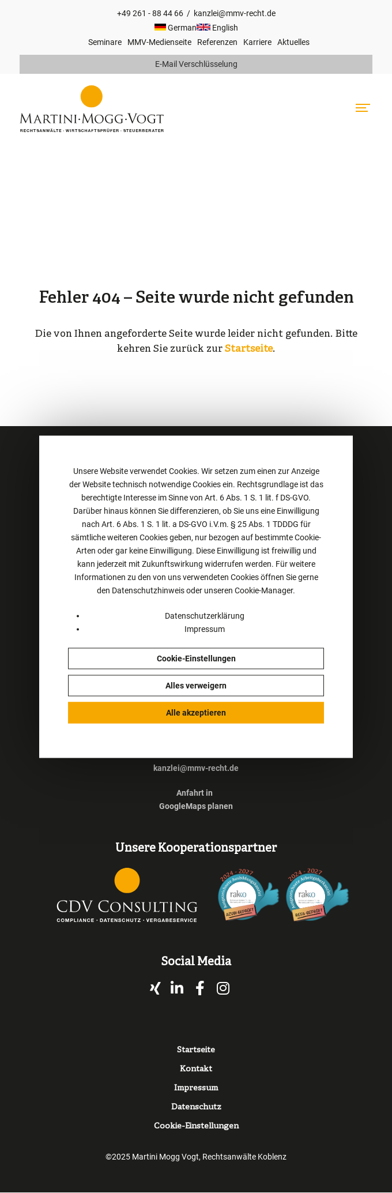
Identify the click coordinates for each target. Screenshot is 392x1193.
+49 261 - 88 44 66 (150, 13)
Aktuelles (293, 42)
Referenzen (217, 42)
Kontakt (196, 1069)
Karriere (257, 42)
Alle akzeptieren (196, 712)
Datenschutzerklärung (204, 615)
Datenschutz (196, 1107)
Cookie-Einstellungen (196, 658)
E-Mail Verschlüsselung (196, 64)
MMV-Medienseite (159, 42)
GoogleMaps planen (196, 806)
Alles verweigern (196, 685)
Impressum (204, 628)
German (175, 27)
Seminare (105, 42)
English (217, 27)
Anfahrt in (194, 792)
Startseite (249, 349)
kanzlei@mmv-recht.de (235, 13)
